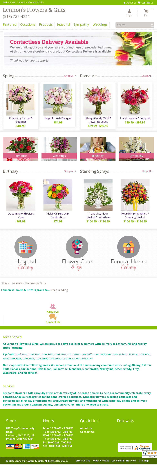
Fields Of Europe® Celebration (58, 216)
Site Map (144, 461)
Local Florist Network (123, 461)
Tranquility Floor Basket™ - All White (97, 216)
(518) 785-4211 (16, 16)
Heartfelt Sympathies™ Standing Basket (135, 216)
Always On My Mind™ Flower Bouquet (98, 120)
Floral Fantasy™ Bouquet (135, 118)
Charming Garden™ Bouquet (20, 120)
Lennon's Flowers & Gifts (34, 10)
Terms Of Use (82, 461)
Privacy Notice (100, 461)
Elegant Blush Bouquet (58, 118)
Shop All (70, 76)
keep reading (59, 291)
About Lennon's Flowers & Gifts (23, 284)
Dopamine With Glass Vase (21, 216)
